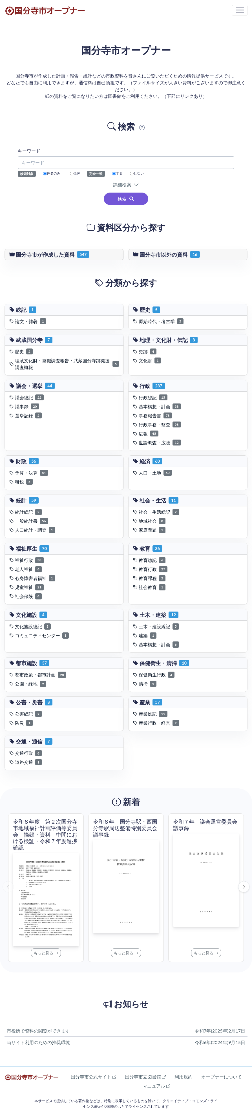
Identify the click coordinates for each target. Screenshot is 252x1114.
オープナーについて (221, 1076)
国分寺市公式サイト (93, 1076)
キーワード (29, 150)
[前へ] (8, 886)
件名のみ (51, 173)
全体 (75, 173)
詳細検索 (123, 184)
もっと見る (46, 952)
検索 (126, 198)
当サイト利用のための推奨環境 (38, 1042)
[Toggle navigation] (239, 10)
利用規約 (183, 1076)
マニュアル (156, 1085)
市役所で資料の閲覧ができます (38, 1030)
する (117, 173)
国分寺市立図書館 (145, 1076)
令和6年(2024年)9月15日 (220, 1042)
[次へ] (243, 886)
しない (137, 173)
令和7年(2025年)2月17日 (220, 1030)
